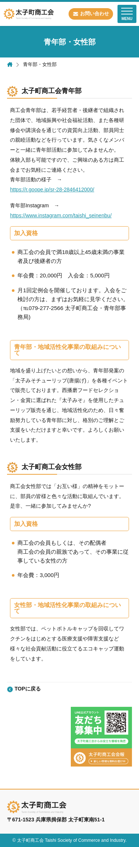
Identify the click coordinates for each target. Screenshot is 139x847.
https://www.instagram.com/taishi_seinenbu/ (61, 215)
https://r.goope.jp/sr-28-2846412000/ (52, 189)
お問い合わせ (94, 13)
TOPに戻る (27, 689)
